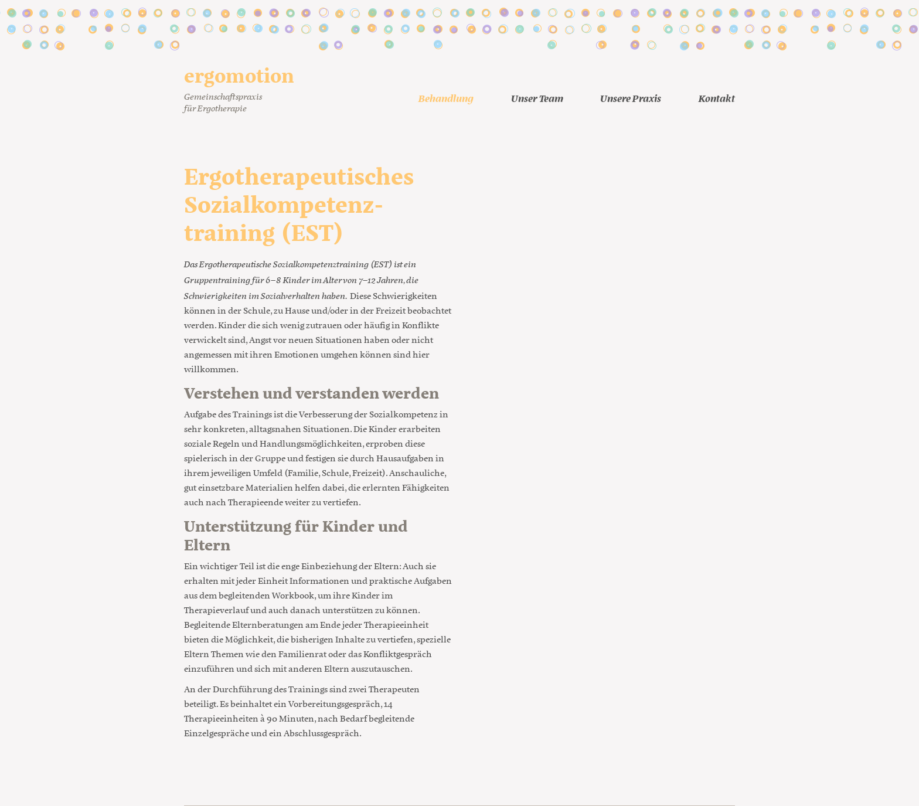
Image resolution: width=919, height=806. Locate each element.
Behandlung (446, 97)
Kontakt (717, 97)
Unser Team (537, 97)
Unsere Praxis (630, 97)
